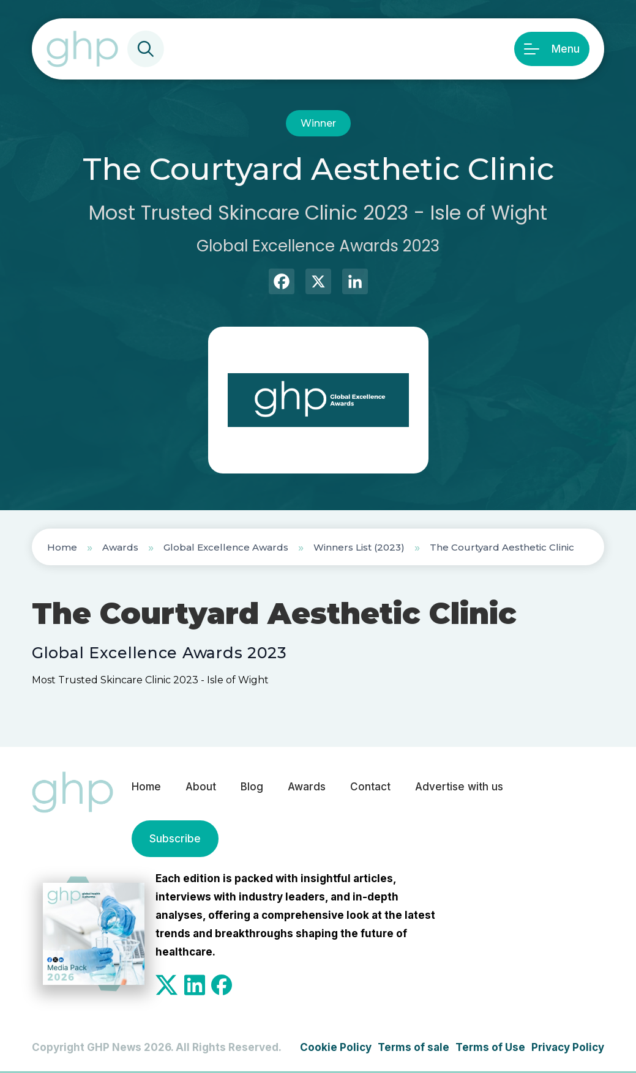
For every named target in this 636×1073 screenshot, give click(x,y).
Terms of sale (413, 1047)
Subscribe (175, 839)
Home (62, 547)
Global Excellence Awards (225, 547)
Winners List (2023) (359, 547)
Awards (120, 547)
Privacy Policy (567, 1047)
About (200, 787)
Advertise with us (459, 787)
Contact (370, 787)
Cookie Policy (336, 1047)
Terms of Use (490, 1047)
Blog (252, 787)
